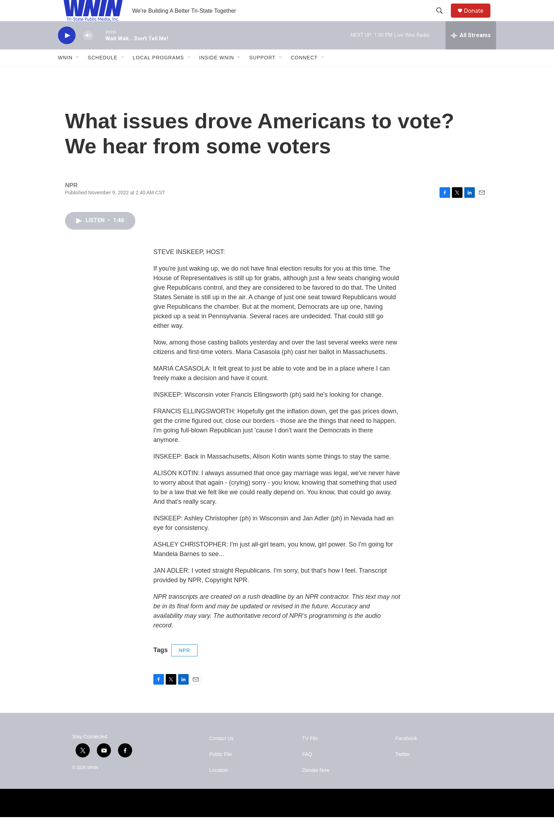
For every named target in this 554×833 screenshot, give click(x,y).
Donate (478, 18)
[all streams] (471, 51)
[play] (66, 51)
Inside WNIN (216, 73)
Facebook (406, 754)
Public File (220, 770)
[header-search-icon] (442, 19)
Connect (304, 73)
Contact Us (221, 754)
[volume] (88, 51)
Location (218, 786)
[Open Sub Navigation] (78, 73)
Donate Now (315, 786)
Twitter (402, 770)
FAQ (307, 770)
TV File (310, 754)
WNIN (65, 73)
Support (262, 73)
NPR (184, 666)
